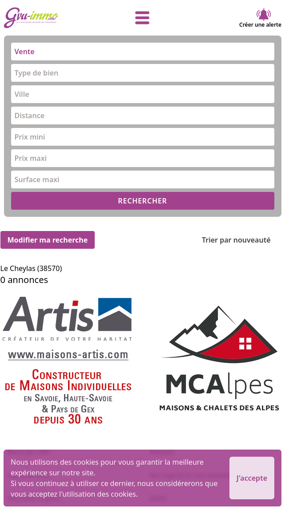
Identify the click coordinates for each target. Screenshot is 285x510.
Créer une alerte (260, 17)
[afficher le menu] (142, 18)
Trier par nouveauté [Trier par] (243, 240)
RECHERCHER (142, 201)
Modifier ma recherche (48, 240)
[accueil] (50, 18)
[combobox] (142, 51)
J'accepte (252, 478)
